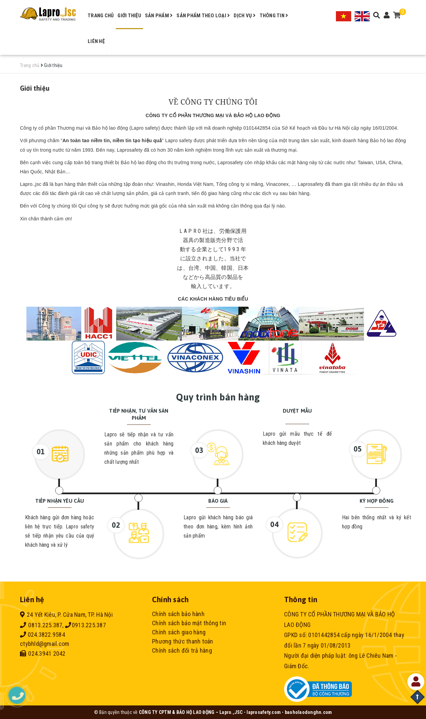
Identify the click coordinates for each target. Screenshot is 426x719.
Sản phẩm (159, 16)
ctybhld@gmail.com (44, 643)
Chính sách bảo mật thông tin (189, 623)
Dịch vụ (245, 16)
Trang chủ (101, 16)
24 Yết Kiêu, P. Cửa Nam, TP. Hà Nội (66, 614)
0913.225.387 (85, 625)
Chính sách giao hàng (179, 632)
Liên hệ (96, 41)
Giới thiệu (129, 16)
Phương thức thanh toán (182, 641)
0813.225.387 (41, 625)
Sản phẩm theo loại (203, 16)
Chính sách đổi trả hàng (182, 650)
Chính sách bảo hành (178, 613)
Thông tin (274, 16)
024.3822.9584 (42, 634)
